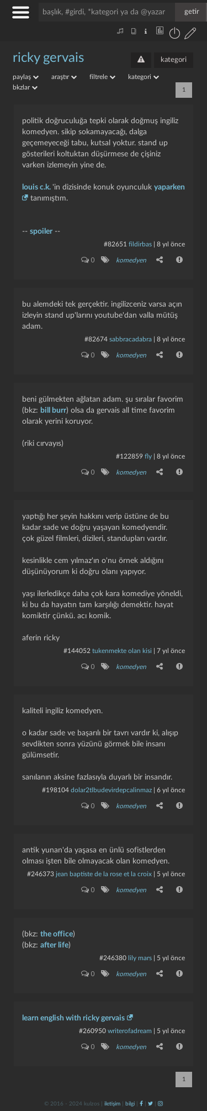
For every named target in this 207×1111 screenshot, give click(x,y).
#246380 (112, 958)
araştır (64, 76)
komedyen (131, 260)
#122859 (129, 456)
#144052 (77, 650)
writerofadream (130, 1031)
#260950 (92, 1031)
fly (148, 456)
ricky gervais (48, 58)
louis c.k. (37, 187)
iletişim (112, 1104)
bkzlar (25, 87)
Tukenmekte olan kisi (122, 650)
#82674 (96, 339)
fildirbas (140, 244)
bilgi (130, 1104)
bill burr (53, 410)
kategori (174, 60)
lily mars (140, 958)
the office (56, 934)
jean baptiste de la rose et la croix (104, 874)
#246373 (40, 874)
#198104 (55, 790)
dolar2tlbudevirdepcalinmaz (111, 790)
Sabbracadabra (130, 339)
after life (54, 945)
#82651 (115, 244)
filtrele (102, 76)
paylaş (26, 76)
